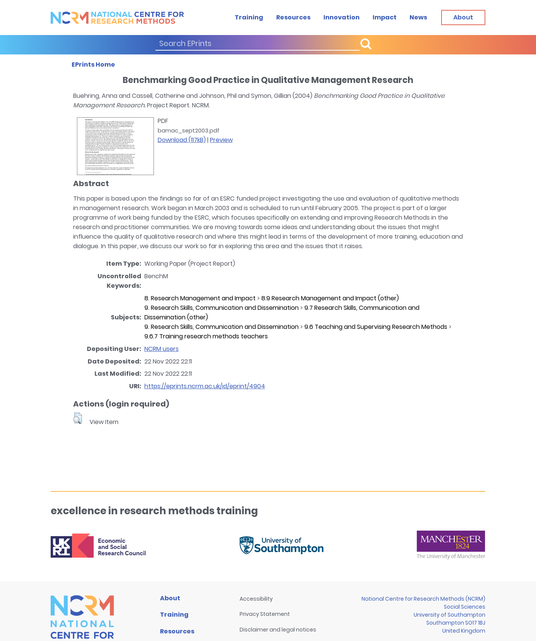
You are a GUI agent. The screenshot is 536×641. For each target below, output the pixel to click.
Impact (385, 17)
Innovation (341, 17)
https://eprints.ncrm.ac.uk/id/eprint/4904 (204, 386)
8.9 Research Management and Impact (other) (330, 298)
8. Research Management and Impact (200, 298)
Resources (293, 17)
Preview (221, 140)
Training (249, 17)
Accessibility (256, 599)
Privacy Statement (265, 614)
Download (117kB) (182, 140)
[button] (77, 418)
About (170, 598)
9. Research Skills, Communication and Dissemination (221, 307)
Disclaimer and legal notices (278, 629)
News (418, 17)
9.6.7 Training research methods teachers (206, 336)
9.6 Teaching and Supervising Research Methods (375, 326)
